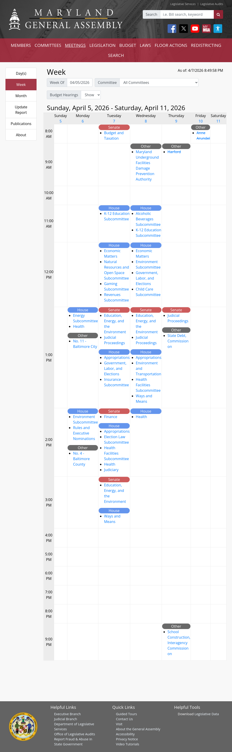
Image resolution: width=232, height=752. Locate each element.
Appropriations (117, 357)
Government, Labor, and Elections (147, 278)
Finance (110, 416)
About (21, 134)
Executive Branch (67, 714)
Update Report (21, 109)
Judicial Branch (65, 719)
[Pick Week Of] (79, 82)
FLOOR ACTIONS (171, 45)
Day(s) (21, 73)
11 (218, 121)
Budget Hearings (64, 94)
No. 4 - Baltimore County (81, 459)
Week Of (57, 82)
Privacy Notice (127, 739)
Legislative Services (183, 4)
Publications (21, 123)
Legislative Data (207, 714)
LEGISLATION (102, 45)
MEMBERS (21, 45)
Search (151, 14)
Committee (107, 82)
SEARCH (116, 55)
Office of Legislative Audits (74, 734)
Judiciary (111, 469)
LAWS (145, 45)
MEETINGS (75, 45)
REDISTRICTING (206, 45)
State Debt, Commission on (178, 341)
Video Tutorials (127, 744)
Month (20, 95)
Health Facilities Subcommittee (148, 385)
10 (200, 121)
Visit (119, 724)
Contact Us (124, 719)
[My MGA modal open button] (205, 28)
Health (78, 326)
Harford (174, 151)
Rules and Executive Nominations (84, 433)
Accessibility (125, 734)
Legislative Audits (211, 4)
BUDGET (127, 45)
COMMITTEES (47, 45)
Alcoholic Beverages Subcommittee (148, 219)
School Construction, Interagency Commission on (179, 642)
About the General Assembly (138, 729)
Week (21, 84)
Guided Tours (126, 714)
